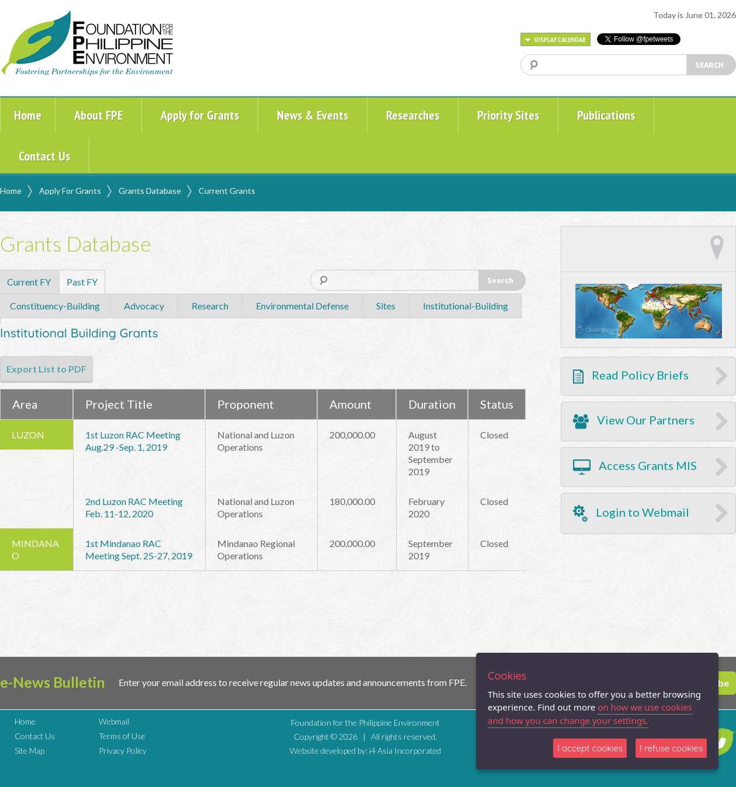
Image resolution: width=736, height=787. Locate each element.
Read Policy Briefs (631, 376)
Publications (606, 115)
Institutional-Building (465, 305)
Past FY (82, 281)
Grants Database (150, 191)
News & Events (312, 115)
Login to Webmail (631, 513)
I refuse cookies (671, 748)
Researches (412, 115)
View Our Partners (634, 421)
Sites (385, 305)
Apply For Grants (70, 191)
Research (210, 305)
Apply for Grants (200, 115)
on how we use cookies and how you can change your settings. (590, 713)
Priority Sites (508, 115)
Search (500, 280)
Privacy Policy (123, 750)
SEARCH (709, 65)
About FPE (98, 115)
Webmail (114, 721)
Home (27, 115)
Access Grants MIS (635, 466)
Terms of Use (122, 736)
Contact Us (44, 156)
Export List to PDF (46, 368)
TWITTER (720, 742)
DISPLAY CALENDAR (555, 39)
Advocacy (144, 305)
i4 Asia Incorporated (405, 750)
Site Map (29, 750)
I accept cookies (590, 748)
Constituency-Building (55, 305)
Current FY (29, 281)
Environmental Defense (302, 305)
